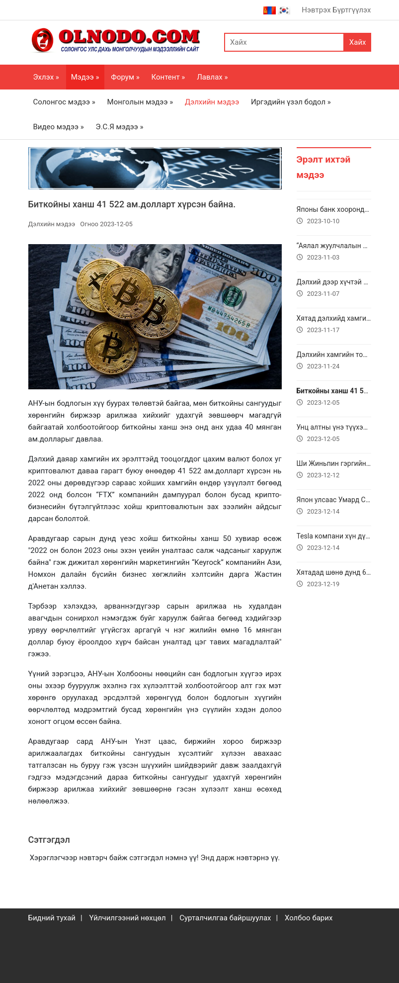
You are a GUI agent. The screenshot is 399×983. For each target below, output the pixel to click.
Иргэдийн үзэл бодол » (291, 101)
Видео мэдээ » (58, 126)
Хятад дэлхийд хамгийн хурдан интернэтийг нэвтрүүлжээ (334, 325)
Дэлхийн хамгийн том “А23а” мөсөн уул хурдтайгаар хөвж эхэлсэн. (334, 361)
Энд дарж (217, 857)
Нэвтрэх (316, 9)
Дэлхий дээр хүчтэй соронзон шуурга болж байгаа (334, 289)
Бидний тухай (52, 917)
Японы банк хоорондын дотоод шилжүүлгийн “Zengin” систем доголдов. (334, 216)
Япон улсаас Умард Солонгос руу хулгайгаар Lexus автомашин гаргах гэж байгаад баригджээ (334, 507)
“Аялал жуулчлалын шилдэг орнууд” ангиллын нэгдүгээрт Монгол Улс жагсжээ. (334, 253)
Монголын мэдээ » (140, 101)
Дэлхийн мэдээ (212, 101)
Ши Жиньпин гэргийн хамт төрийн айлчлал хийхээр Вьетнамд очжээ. (334, 470)
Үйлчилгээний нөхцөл (127, 917)
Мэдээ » (85, 77)
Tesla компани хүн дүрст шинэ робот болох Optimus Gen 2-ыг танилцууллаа (334, 543)
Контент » (168, 77)
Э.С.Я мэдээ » (120, 126)
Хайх (357, 42)
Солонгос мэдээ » (64, 101)
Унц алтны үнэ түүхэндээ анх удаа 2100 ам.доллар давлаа (334, 434)
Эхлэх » (46, 77)
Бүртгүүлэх (351, 9)
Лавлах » (212, 77)
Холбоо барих (308, 917)
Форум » (125, 77)
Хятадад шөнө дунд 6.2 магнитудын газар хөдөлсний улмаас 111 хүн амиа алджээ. (334, 579)
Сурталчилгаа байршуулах (225, 917)
